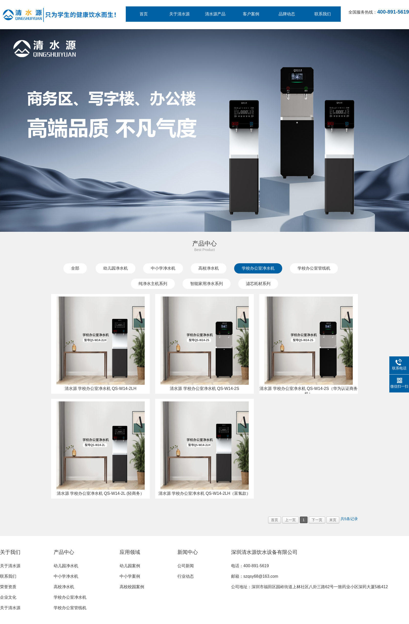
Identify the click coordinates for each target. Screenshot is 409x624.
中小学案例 (130, 576)
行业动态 (185, 576)
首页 (144, 14)
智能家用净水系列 (206, 283)
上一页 (290, 520)
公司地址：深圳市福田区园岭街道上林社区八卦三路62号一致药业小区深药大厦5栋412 (309, 587)
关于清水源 (179, 14)
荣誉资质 (8, 587)
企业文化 (8, 597)
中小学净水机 (163, 268)
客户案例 (251, 14)
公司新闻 (185, 566)
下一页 (317, 520)
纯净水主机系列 (153, 283)
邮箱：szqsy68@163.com (254, 576)
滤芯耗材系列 (258, 283)
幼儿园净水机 (115, 268)
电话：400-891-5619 (250, 566)
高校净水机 (208, 268)
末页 (332, 520)
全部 (75, 268)
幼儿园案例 (130, 566)
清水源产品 (215, 14)
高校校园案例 (132, 587)
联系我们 (322, 14)
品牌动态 (287, 14)
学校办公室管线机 (314, 268)
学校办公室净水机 (258, 268)
